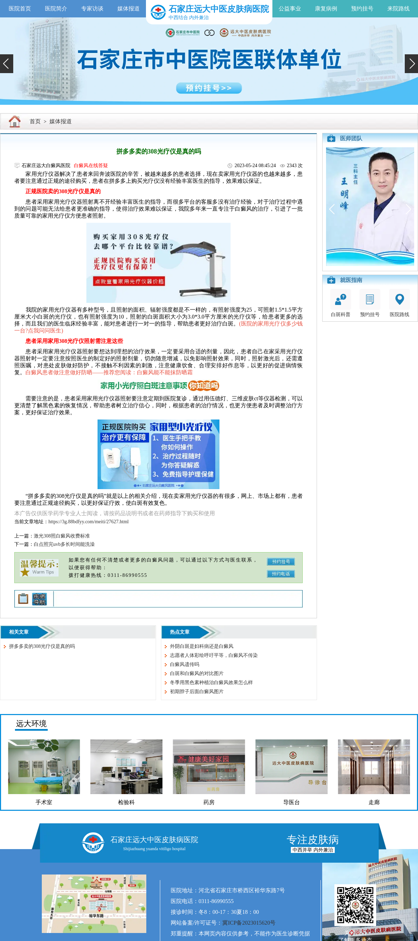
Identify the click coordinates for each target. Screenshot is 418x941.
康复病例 (326, 8)
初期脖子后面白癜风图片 (197, 691)
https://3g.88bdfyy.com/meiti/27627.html (88, 521)
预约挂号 (362, 8)
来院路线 (398, 8)
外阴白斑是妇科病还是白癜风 (201, 646)
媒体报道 (128, 8)
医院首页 (20, 8)
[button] (6, 63)
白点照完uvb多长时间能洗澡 (64, 544)
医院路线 (399, 303)
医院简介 (56, 8)
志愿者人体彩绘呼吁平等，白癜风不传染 (214, 655)
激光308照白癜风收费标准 (62, 536)
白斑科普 (340, 303)
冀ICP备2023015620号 (249, 923)
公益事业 (290, 8)
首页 (35, 121)
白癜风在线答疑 (91, 165)
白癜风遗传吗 (184, 664)
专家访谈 (92, 8)
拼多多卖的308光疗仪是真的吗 (42, 646)
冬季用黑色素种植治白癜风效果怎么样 (211, 682)
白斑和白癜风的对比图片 (197, 673)
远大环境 (31, 723)
